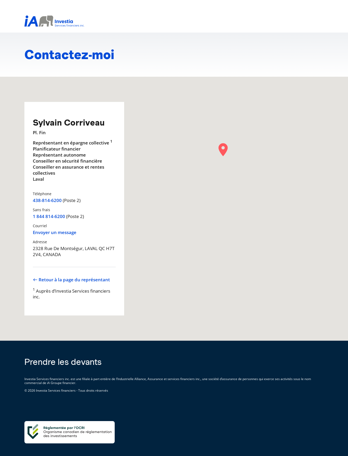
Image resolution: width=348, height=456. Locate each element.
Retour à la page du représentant (71, 280)
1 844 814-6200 (49, 216)
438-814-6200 (47, 200)
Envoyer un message (54, 232)
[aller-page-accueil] (54, 25)
